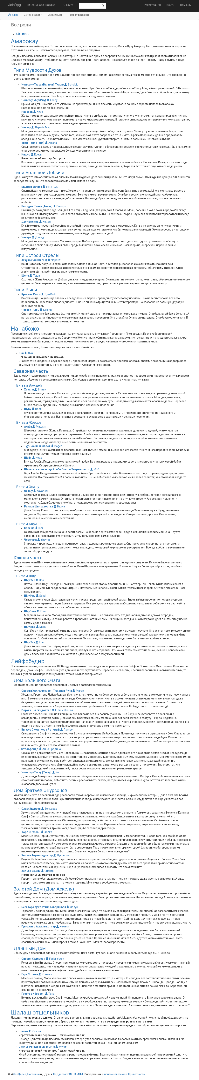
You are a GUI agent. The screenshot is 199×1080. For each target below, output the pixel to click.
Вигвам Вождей (29, 385)
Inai (39, 528)
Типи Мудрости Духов (38, 70)
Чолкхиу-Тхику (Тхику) (36, 772)
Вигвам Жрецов (29, 422)
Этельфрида (29, 749)
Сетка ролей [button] (33, 14)
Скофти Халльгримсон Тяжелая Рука (46, 690)
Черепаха (30, 539)
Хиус (38, 111)
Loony (52, 100)
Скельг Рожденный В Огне (37, 1046)
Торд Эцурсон (30, 832)
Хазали (29, 389)
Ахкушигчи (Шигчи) (34, 260)
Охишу (28, 490)
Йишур (25, 154)
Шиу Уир (29, 580)
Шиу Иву (29, 595)
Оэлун (72, 907)
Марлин (39, 426)
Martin (78, 690)
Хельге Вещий (30, 870)
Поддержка (60, 1074)
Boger (56, 446)
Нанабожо (25, 328)
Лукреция (61, 855)
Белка (59, 506)
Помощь (185, 4)
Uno (40, 580)
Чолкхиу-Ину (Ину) (33, 100)
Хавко (46, 832)
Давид (38, 237)
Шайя (27, 457)
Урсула (43, 539)
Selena (46, 309)
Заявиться (55, 14)
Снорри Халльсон (33, 958)
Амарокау (24, 41)
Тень (50, 993)
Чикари (26, 237)
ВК (74, 1074)
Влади (40, 389)
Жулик (61, 1046)
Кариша (29, 528)
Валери (59, 206)
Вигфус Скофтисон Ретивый (40, 729)
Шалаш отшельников (40, 1012)
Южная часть (28, 558)
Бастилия (33, 1074)
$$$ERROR (22, 34)
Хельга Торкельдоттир (37, 855)
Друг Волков (29, 221)
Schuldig (71, 84)
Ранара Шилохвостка (38, 506)
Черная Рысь (30, 309)
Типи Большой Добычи (39, 172)
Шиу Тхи (29, 642)
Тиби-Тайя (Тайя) (32, 142)
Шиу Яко (29, 626)
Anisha (51, 142)
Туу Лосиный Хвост (37, 446)
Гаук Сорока (29, 974)
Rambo (66, 729)
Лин (28, 353)
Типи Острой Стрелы (36, 255)
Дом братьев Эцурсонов (40, 790)
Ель (40, 642)
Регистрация (152, 4)
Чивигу (26, 127)
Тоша (35, 275)
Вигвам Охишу (27, 487)
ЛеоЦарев (19, 1074)
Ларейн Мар (41, 127)
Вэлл (37, 408)
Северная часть (31, 371)
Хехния (62, 926)
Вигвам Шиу (26, 576)
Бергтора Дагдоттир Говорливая (43, 907)
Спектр (47, 870)
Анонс (13, 15)
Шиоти (23, 1031)
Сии (21, 353)
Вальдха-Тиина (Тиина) (36, 206)
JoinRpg (14, 5)
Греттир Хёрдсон (32, 993)
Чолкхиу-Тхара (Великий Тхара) (42, 84)
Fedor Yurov (55, 958)
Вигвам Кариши (28, 524)
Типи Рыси (25, 289)
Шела (25, 275)
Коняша (45, 974)
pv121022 (50, 186)
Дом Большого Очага (37, 680)
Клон (41, 611)
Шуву (27, 408)
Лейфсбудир (28, 661)
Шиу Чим (30, 611)
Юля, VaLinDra (62, 710)
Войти (170, 4)
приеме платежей (115, 1074)
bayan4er (40, 490)
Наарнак (27, 111)
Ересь (36, 154)
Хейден (45, 221)
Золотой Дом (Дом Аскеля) (44, 889)
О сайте (68, 4)
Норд (37, 457)
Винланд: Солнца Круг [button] (42, 4)
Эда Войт (49, 294)
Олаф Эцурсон (31, 808)
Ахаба (28, 426)
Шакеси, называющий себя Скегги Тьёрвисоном (57, 469)
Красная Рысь (30, 294)
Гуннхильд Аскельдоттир (38, 926)
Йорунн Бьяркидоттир (36, 710)
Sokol (41, 595)
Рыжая (34, 1031)
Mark (41, 626)
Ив (55, 772)
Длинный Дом (30, 948)
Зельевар (49, 808)
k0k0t (95, 469)
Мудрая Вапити (31, 186)
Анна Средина (50, 749)
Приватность (136, 1074)
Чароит (54, 260)
